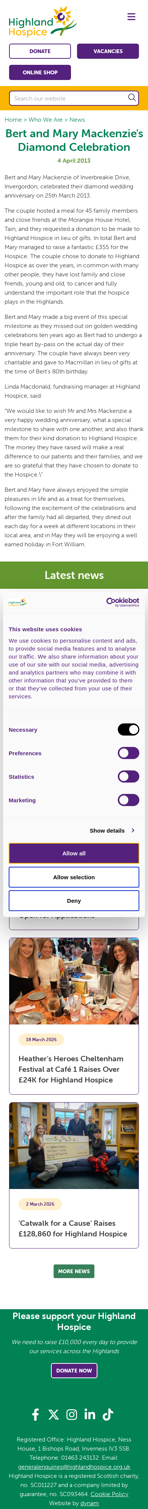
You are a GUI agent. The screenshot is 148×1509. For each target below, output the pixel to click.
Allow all (74, 853)
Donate (40, 51)
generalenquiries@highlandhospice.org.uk (74, 1466)
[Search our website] (74, 98)
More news (74, 1271)
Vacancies (108, 51)
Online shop (40, 72)
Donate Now (74, 1370)
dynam (89, 1503)
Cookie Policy (109, 1494)
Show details (107, 830)
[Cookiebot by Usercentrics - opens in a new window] (106, 602)
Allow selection (74, 877)
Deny (74, 900)
